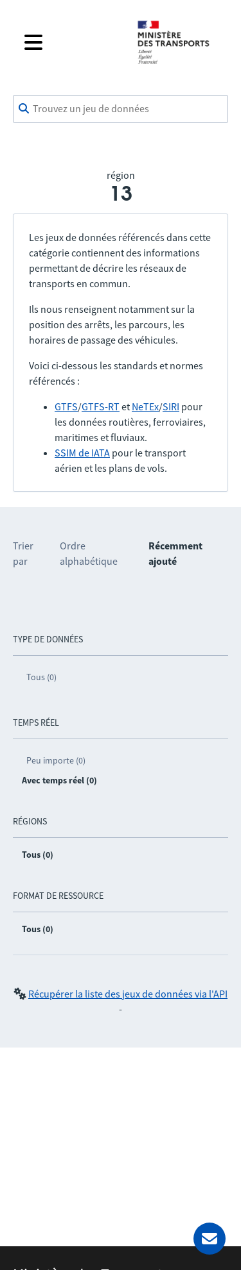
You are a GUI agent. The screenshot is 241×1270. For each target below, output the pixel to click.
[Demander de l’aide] (209, 1239)
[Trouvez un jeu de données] (120, 109)
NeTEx (145, 406)
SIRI (171, 406)
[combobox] (120, 109)
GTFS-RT (101, 406)
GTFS (66, 406)
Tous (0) (41, 677)
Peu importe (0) (55, 760)
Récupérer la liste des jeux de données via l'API (128, 993)
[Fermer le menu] (70, 42)
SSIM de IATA (82, 452)
